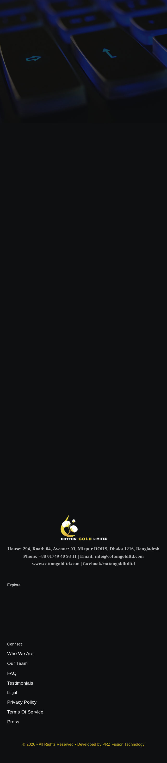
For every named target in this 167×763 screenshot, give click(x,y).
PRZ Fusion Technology (124, 744)
